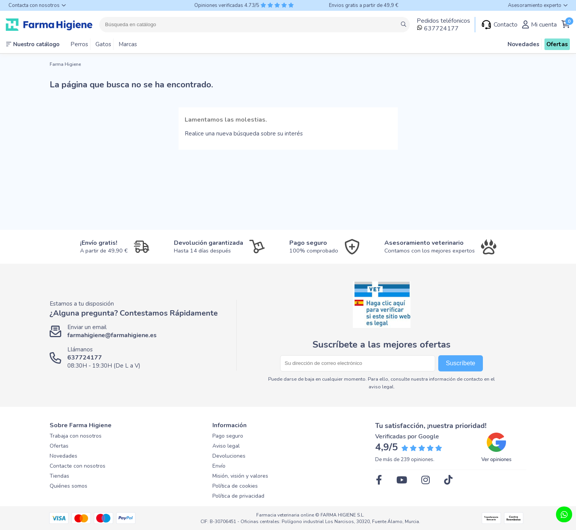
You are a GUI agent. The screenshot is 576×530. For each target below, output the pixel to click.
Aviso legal (226, 446)
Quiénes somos (68, 486)
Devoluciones (228, 456)
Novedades (63, 456)
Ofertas (59, 446)
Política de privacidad (238, 496)
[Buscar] (254, 24)
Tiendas (59, 476)
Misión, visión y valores (240, 476)
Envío (218, 466)
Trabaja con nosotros (76, 436)
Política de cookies (235, 486)
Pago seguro (227, 436)
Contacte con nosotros (77, 466)
